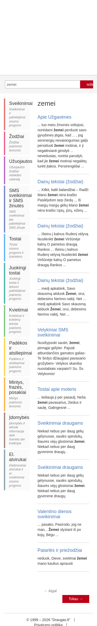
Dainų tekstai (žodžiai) (60, 181)
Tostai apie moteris (57, 389)
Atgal (50, 591)
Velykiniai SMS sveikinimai (53, 332)
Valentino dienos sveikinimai (55, 514)
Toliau (76, 599)
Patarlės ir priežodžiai (60, 550)
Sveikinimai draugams (60, 423)
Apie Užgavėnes (54, 117)
